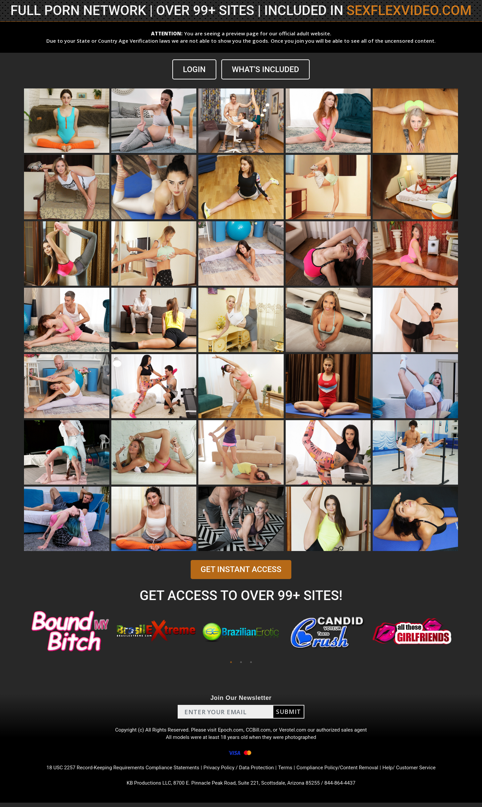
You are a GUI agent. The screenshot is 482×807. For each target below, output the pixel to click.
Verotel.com (295, 731)
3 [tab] (251, 662)
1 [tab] (231, 662)
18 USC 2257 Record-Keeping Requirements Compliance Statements (117, 771)
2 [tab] (241, 662)
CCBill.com (259, 731)
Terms (287, 771)
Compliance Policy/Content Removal (342, 771)
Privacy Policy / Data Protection (239, 771)
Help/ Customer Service (418, 771)
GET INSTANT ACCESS (241, 569)
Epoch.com (230, 731)
